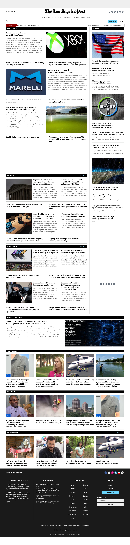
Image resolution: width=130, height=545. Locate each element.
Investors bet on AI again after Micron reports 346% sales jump (103, 69)
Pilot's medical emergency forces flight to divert (47, 485)
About (110, 485)
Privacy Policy (62, 525)
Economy (72, 492)
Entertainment (72, 514)
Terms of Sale (53, 525)
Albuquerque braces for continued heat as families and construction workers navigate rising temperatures (80, 423)
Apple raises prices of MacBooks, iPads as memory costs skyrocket (45, 252)
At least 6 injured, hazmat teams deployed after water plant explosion (66, 101)
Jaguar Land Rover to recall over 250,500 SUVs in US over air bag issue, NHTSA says (72, 182)
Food (88, 17)
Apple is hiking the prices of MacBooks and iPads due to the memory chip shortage (43, 216)
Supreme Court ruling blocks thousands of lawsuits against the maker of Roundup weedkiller (103, 125)
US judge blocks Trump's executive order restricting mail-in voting (64, 240)
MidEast (85, 499)
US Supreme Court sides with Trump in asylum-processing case (73, 215)
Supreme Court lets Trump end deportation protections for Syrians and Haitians (43, 182)
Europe (85, 496)
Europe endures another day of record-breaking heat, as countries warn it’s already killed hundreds (68, 308)
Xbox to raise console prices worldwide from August (31, 25)
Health (73, 503)
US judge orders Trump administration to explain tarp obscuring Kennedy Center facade (107, 207)
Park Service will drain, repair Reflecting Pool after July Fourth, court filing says (21, 108)
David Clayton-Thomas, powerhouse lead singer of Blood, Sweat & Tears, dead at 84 (48, 502)
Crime (72, 499)
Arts (72, 518)
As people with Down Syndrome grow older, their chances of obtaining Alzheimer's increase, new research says (18, 424)
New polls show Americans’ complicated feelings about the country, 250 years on (105, 62)
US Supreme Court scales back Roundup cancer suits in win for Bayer (23, 276)
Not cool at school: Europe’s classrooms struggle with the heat (73, 252)
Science (85, 485)
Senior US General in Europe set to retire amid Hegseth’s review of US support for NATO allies (108, 134)
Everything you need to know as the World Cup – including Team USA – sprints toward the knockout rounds (68, 206)
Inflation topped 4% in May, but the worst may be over (44, 284)
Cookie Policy (72, 525)
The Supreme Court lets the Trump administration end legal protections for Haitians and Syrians (70, 286)
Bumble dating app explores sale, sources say (22, 137)
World (85, 488)
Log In (121, 21)
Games (83, 17)
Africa (85, 507)
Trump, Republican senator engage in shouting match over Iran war (103, 218)
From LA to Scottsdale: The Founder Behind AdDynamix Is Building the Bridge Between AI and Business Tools (27, 322)
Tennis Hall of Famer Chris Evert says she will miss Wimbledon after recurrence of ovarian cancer (47, 496)
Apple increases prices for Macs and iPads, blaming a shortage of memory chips (25, 64)
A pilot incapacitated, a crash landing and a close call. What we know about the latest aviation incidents (80, 382)
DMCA (79, 525)
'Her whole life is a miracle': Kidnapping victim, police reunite (78, 462)
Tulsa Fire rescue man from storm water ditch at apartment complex (48, 422)
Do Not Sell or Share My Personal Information (65, 530)
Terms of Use (44, 525)
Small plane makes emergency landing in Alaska (107, 462)
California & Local (45, 17)
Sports (85, 492)
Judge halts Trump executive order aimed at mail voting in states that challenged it (24, 205)
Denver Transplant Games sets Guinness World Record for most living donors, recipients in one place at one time (47, 383)
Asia (85, 503)
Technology (72, 496)
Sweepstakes (85, 525)
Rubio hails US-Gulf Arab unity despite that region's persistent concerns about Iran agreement (67, 64)
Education (72, 510)
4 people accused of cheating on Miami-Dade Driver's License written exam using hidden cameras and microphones (17, 383)
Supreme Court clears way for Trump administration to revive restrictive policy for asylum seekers (22, 309)
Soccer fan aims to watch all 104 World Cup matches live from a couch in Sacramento (46, 463)
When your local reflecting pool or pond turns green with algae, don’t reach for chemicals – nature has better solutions (108, 383)
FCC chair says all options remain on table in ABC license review (24, 101)
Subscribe (112, 21)
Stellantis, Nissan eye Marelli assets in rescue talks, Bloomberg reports (61, 71)
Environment (72, 507)
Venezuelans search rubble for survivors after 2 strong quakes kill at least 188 (105, 146)
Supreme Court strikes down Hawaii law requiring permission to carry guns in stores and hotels (24, 240)
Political (72, 488)
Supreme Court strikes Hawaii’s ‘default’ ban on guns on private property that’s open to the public (67, 276)
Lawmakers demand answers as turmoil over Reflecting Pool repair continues (105, 188)
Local (72, 485)
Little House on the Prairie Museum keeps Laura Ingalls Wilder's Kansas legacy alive (16, 463)
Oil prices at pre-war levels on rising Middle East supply (101, 82)
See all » (82, 175)
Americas (85, 510)
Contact (110, 488)
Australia (85, 514)
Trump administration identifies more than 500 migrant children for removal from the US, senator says (67, 139)
